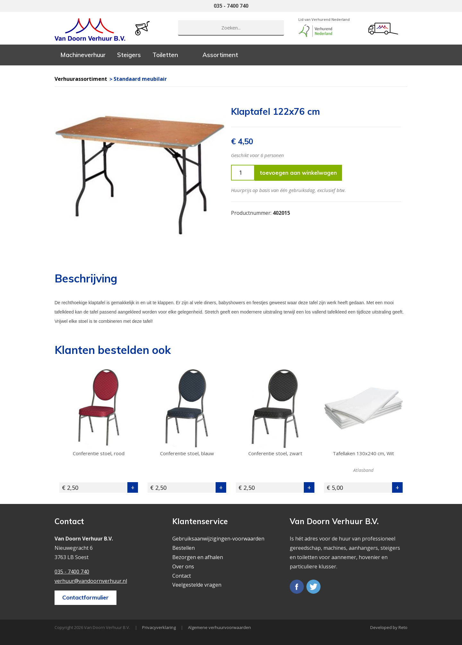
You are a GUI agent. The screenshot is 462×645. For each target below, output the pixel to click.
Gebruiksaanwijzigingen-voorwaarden (218, 538)
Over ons (183, 566)
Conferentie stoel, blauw (187, 453)
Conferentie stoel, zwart (275, 453)
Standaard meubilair (140, 78)
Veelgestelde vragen (196, 584)
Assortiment (220, 55)
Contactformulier (85, 597)
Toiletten (165, 55)
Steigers (129, 55)
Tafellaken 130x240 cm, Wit (363, 453)
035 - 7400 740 (231, 5)
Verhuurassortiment (81, 78)
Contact (181, 575)
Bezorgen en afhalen (197, 557)
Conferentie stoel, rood (98, 453)
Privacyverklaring (159, 627)
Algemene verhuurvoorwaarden (219, 627)
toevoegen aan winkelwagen (298, 172)
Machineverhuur (83, 55)
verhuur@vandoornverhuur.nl (91, 580)
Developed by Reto (388, 627)
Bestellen (183, 547)
